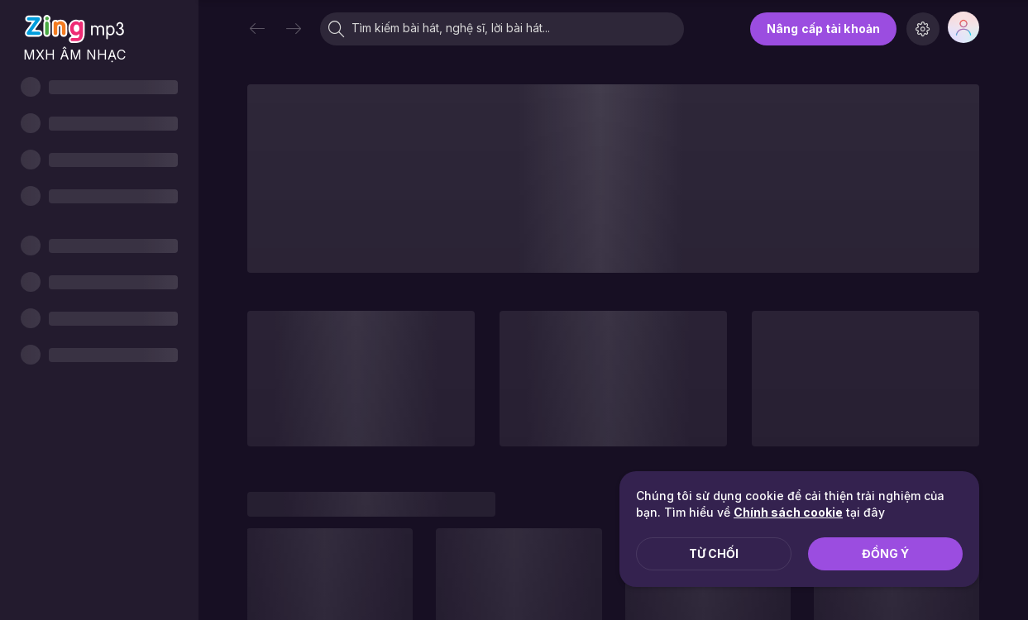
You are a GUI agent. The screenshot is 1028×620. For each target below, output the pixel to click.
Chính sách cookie (788, 512)
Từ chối (714, 553)
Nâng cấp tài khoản (823, 28)
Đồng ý (885, 553)
